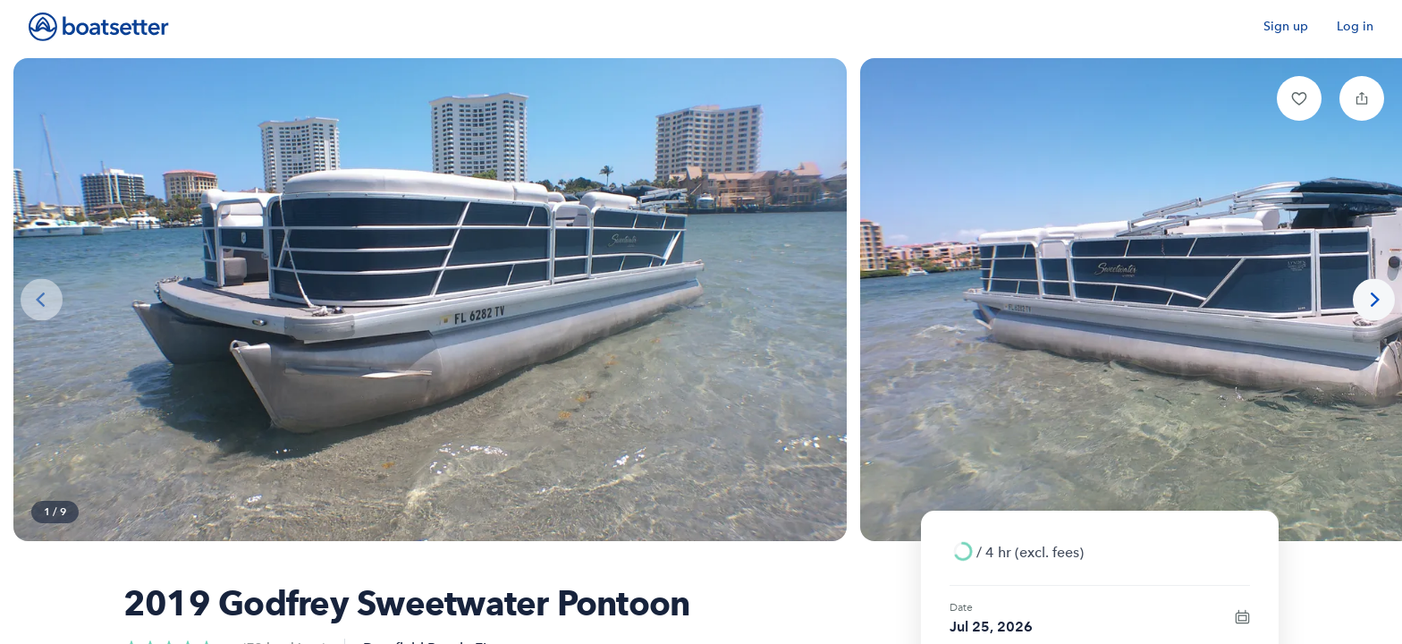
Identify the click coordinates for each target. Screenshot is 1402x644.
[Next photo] (1374, 300)
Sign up (1285, 26)
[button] (1299, 98)
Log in (1355, 26)
